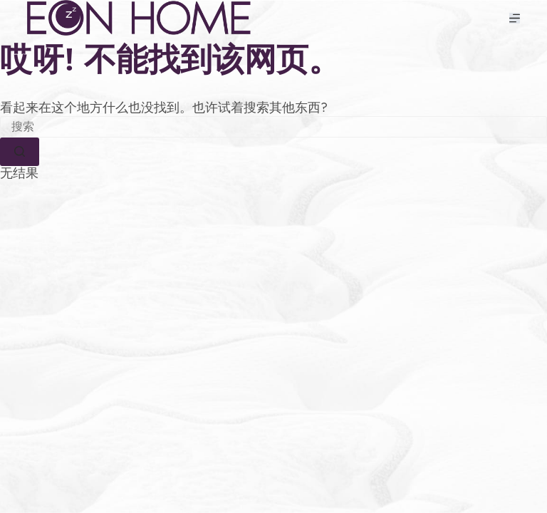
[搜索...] (273, 127)
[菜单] (514, 18)
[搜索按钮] (19, 152)
